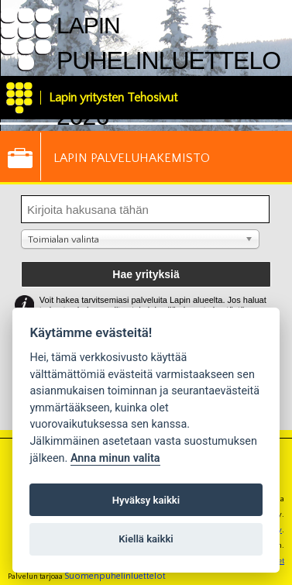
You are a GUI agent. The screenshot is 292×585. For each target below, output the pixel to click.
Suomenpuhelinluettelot (115, 576)
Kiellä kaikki (146, 539)
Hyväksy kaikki (146, 500)
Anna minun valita (115, 458)
